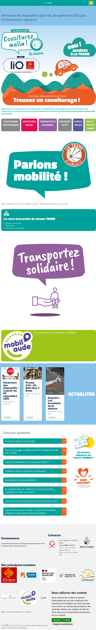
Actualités (81, 394)
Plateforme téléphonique (10, 123)
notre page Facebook (67, 548)
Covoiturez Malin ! (29, 123)
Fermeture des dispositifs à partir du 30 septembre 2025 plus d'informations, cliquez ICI (43, 17)
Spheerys (23, 627)
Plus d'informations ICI (18, 546)
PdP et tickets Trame (90, 125)
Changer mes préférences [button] (63, 624)
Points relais (78, 123)
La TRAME (4, 625)
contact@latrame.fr (67, 545)
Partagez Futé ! (65, 123)
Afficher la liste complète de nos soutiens (16, 611)
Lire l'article (7, 417)
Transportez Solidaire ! (48, 123)
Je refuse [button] (66, 620)
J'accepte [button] (56, 620)
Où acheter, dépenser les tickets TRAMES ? (83, 453)
